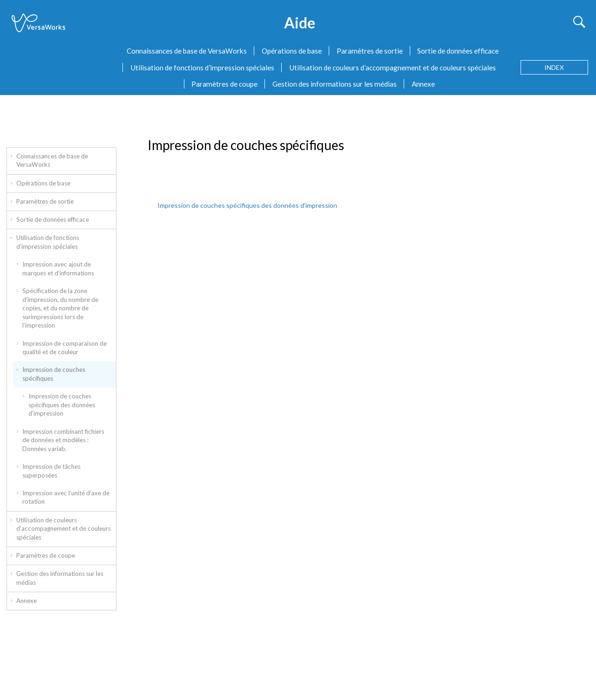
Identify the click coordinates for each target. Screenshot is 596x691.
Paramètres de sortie (370, 51)
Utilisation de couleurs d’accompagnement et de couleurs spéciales (392, 67)
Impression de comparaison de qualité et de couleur (64, 348)
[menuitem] (183, 50)
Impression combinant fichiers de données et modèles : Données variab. (63, 440)
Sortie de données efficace (458, 51)
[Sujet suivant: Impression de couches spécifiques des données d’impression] (567, 119)
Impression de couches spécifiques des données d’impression (61, 404)
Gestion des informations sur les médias (334, 84)
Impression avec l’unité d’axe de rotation (65, 497)
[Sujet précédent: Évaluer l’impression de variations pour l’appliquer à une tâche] (552, 119)
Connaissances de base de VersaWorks (187, 51)
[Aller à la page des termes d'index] (554, 67)
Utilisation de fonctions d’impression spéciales (202, 67)
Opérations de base (292, 51)
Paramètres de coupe (224, 84)
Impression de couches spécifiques (177, 116)
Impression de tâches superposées (51, 471)
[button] (11, 155)
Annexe (423, 84)
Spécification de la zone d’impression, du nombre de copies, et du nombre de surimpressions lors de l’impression (60, 308)
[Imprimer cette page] (583, 117)
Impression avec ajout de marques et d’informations (58, 268)
